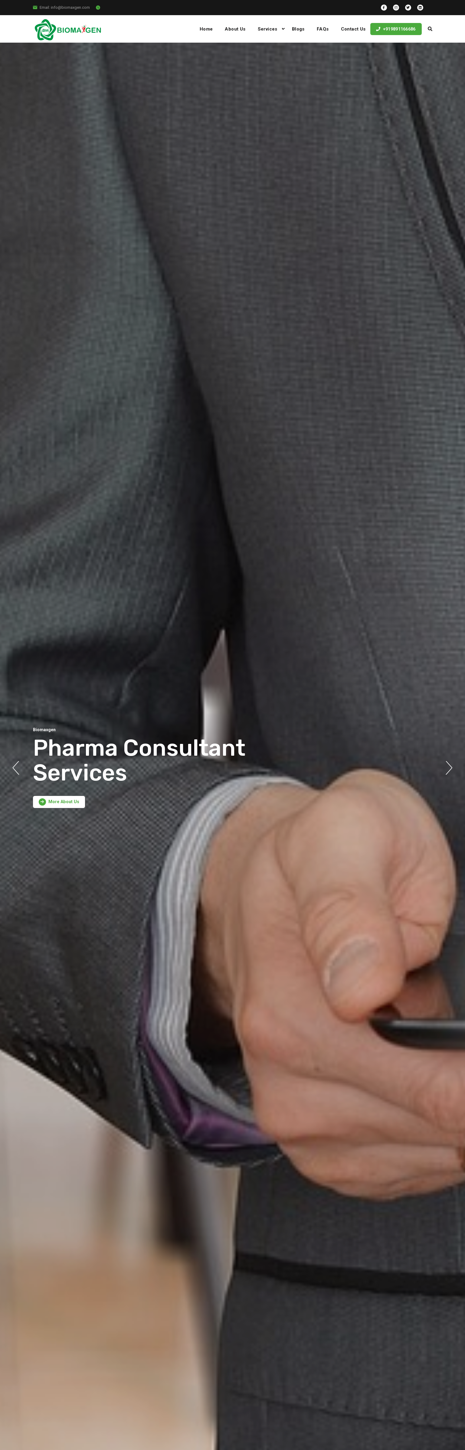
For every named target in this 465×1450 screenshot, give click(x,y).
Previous (16, 767)
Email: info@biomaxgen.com (65, 7)
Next (449, 767)
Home (206, 29)
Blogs (298, 29)
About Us (235, 29)
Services (267, 29)
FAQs (323, 29)
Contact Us (353, 29)
